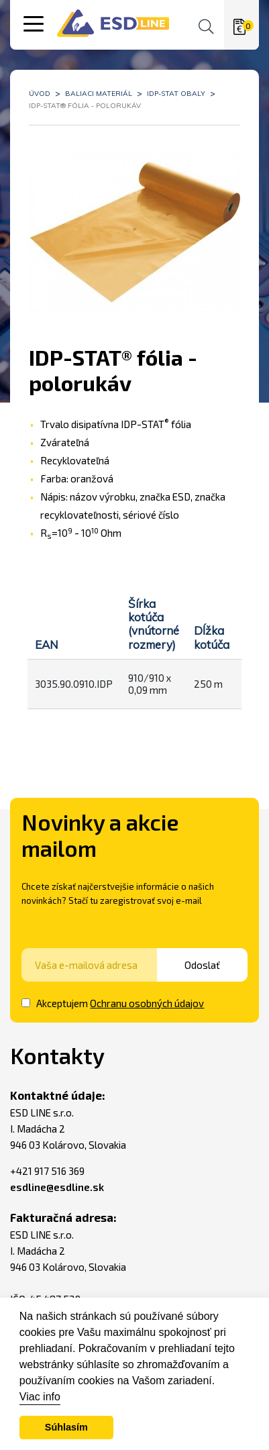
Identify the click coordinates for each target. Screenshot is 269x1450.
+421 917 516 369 (47, 1171)
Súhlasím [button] (66, 1427)
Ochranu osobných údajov (147, 1003)
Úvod (39, 93)
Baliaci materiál (98, 93)
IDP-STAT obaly (176, 93)
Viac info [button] (39, 1396)
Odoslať (210, 965)
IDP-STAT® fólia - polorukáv (85, 105)
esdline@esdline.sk (57, 1187)
